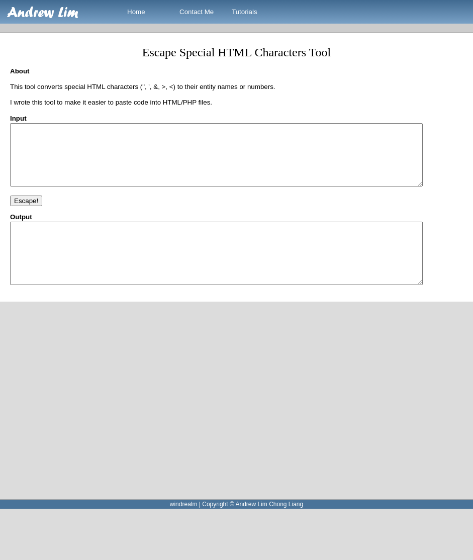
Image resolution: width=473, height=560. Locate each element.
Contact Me (196, 12)
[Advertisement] (99, 424)
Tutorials (244, 12)
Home (136, 12)
